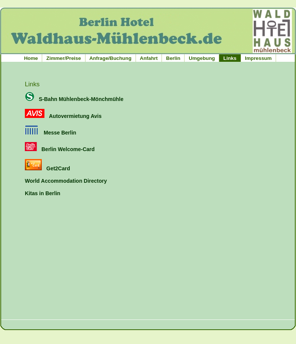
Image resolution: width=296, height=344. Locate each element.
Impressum (258, 58)
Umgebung (202, 58)
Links (229, 58)
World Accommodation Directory (66, 181)
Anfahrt (148, 58)
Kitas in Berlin (42, 193)
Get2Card (47, 168)
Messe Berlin (50, 133)
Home (31, 58)
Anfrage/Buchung (110, 58)
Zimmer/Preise (63, 58)
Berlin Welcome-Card (60, 149)
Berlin (173, 58)
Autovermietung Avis (63, 116)
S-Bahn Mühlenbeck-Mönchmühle (74, 99)
